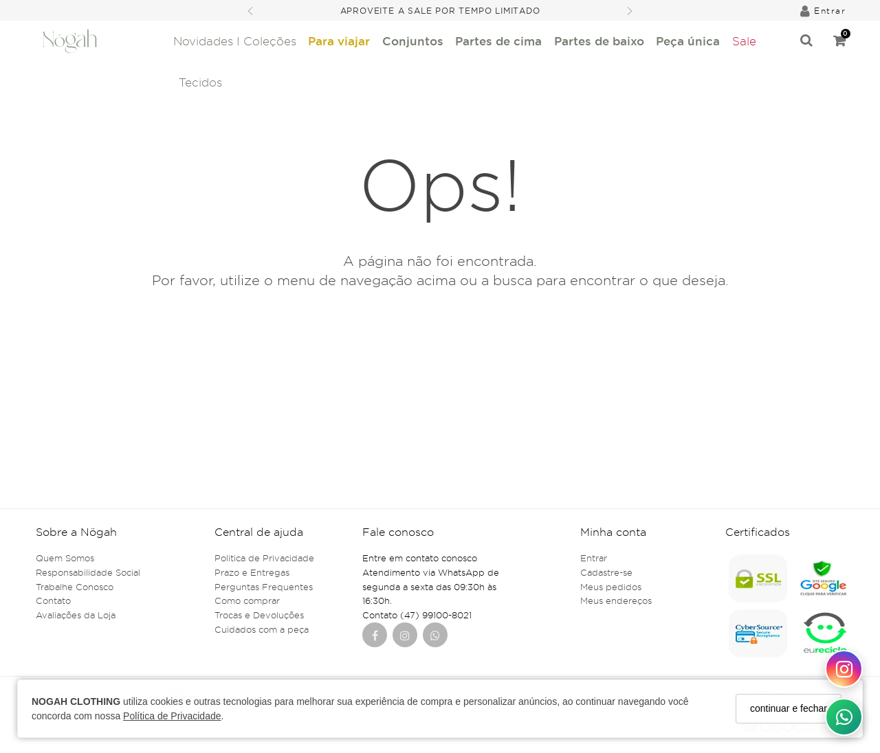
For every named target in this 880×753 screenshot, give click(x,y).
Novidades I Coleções (234, 41)
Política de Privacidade (172, 715)
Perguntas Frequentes (263, 587)
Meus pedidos (610, 587)
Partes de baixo (599, 40)
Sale (744, 41)
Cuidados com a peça (261, 629)
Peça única (688, 40)
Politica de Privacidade (264, 558)
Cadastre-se (606, 572)
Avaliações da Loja (76, 615)
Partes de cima (498, 40)
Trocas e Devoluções (259, 615)
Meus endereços (616, 600)
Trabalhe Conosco (74, 587)
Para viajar (339, 40)
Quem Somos (65, 558)
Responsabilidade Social (88, 572)
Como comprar (247, 600)
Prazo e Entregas (251, 572)
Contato (53, 600)
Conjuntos (412, 40)
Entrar (593, 558)
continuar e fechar (788, 708)
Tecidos (200, 82)
